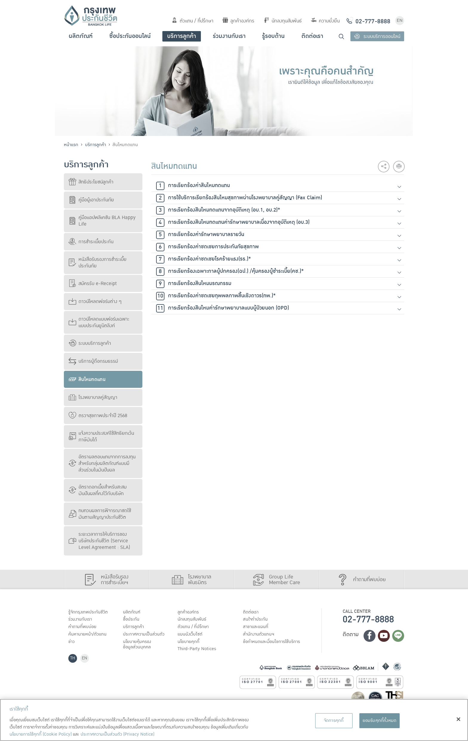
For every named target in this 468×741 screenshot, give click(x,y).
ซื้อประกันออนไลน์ (130, 36)
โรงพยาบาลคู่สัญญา (93, 397)
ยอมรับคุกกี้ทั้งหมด (380, 720)
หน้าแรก (71, 144)
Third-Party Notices (198, 650)
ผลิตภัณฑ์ (81, 36)
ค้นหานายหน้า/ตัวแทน (88, 635)
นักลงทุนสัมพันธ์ (283, 21)
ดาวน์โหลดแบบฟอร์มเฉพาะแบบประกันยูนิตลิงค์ (99, 322)
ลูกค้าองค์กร (238, 21)
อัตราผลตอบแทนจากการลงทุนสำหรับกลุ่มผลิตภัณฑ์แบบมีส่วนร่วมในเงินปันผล (102, 463)
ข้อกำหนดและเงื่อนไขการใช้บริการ (273, 642)
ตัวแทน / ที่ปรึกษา (192, 21)
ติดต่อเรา (312, 36)
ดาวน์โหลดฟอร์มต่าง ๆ (95, 301)
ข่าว (72, 642)
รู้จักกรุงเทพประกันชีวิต (89, 612)
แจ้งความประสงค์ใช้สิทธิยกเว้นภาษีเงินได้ (101, 436)
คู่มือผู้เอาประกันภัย (91, 200)
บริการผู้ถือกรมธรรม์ (93, 361)
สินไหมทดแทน (87, 379)
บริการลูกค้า (181, 36)
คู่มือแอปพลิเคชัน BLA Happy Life (102, 221)
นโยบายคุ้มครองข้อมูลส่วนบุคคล (138, 645)
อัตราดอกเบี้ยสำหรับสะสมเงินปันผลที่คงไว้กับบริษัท (98, 490)
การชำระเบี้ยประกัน (91, 242)
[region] (234, 720)
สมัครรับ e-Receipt (93, 283)
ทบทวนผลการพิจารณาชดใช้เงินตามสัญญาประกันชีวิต (100, 514)
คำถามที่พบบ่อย (83, 627)
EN (400, 20)
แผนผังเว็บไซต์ (190, 635)
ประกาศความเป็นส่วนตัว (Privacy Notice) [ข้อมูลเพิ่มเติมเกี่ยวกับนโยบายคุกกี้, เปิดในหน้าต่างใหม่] (117, 734)
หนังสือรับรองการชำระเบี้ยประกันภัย (98, 262)
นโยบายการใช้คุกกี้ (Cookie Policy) (41, 734)
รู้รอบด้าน (273, 36)
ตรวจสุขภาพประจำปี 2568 (98, 416)
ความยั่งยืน (325, 21)
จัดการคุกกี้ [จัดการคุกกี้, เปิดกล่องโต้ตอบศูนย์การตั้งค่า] (334, 720)
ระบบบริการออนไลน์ (377, 36)
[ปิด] (458, 719)
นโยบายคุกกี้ (189, 642)
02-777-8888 (368, 619)
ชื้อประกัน (131, 619)
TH (73, 659)
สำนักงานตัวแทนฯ (259, 635)
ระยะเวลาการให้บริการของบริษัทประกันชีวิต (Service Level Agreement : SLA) (99, 540)
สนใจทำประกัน (256, 619)
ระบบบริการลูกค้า (90, 343)
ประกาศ (144, 635)
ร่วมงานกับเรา (229, 36)
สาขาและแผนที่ (256, 627)
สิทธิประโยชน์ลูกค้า (91, 182)
